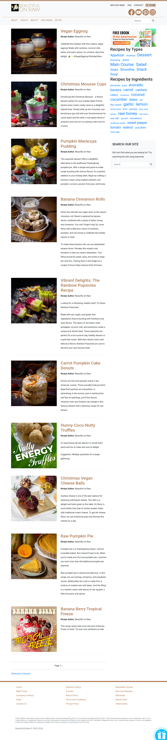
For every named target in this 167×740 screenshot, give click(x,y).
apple (124, 85)
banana (115, 90)
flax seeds (116, 104)
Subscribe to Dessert (20, 673)
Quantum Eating (73, 687)
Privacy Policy (72, 704)
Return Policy (72, 695)
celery (114, 95)
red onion (143, 114)
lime (125, 109)
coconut (138, 94)
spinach (124, 118)
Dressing (115, 60)
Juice (125, 60)
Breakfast (131, 55)
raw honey (127, 113)
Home (19, 687)
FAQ (129, 5)
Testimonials (121, 704)
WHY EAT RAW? (117, 5)
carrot (128, 90)
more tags (115, 132)
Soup (114, 74)
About (14, 20)
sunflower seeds (118, 123)
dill (141, 100)
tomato (115, 127)
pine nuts (143, 109)
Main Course (122, 64)
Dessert (144, 55)
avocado (136, 85)
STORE (152, 5)
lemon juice (115, 109)
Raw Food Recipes (124, 691)
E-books (69, 691)
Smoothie (127, 69)
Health (24, 20)
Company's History (25, 695)
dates (133, 99)
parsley (133, 109)
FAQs (18, 699)
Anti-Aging (46, 20)
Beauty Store (121, 699)
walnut (128, 127)
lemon (142, 104)
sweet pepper (137, 123)
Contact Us (21, 704)
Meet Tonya (21, 691)
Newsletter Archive (124, 687)
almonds (115, 85)
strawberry (136, 118)
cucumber (118, 99)
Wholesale (120, 695)
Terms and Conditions (76, 699)
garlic (128, 104)
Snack (142, 69)
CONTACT (138, 5)
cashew (141, 90)
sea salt (114, 118)
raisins (113, 114)
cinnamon (124, 95)
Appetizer (117, 55)
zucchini (140, 127)
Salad (141, 64)
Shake (114, 69)
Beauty (34, 20)
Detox (58, 20)
